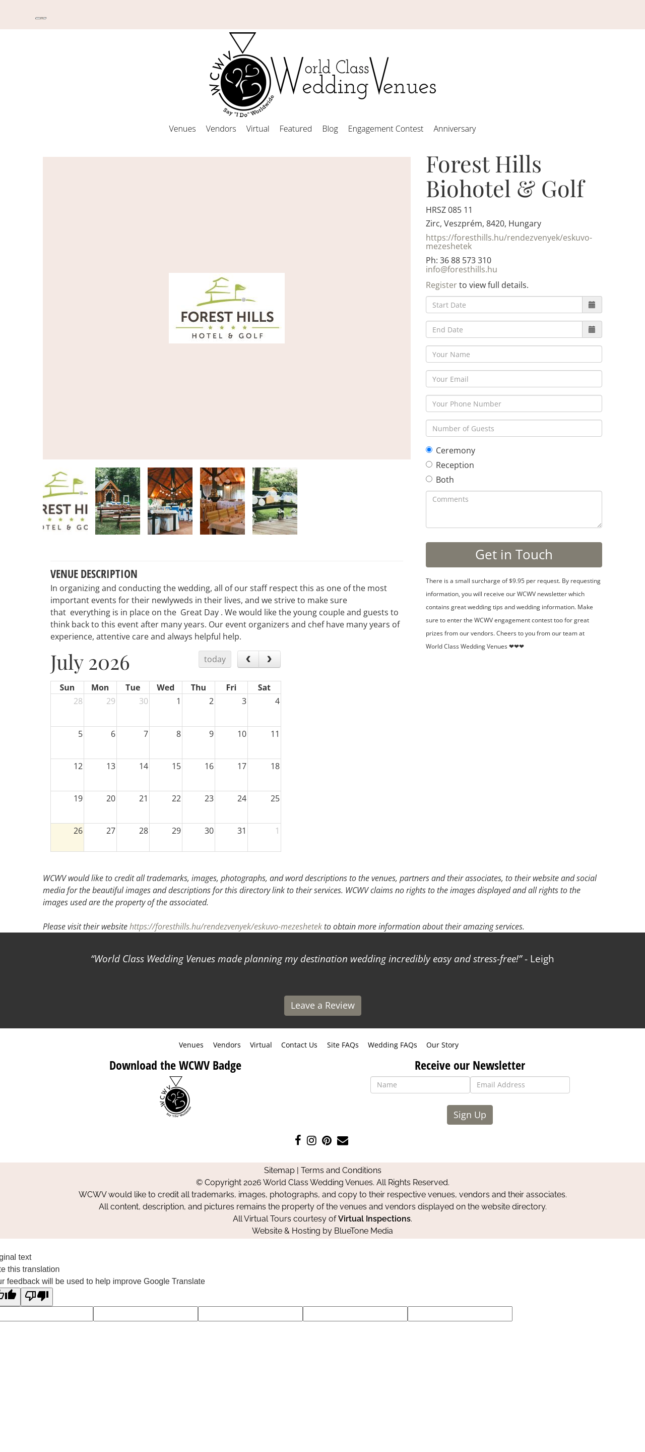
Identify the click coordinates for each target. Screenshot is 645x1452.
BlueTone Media (363, 1231)
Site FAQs (343, 1045)
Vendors (221, 128)
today (215, 659)
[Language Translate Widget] (40, 18)
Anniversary (454, 128)
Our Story (442, 1045)
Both (440, 479)
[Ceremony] (429, 449)
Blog (330, 128)
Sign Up (470, 1115)
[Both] (429, 479)
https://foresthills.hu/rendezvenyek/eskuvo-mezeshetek (509, 242)
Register (441, 285)
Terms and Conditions (341, 1170)
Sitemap (279, 1170)
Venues (182, 128)
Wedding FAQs (392, 1045)
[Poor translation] (37, 1297)
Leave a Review (323, 1005)
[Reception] (429, 464)
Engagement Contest (386, 128)
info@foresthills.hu (461, 269)
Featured (296, 128)
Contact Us (299, 1045)
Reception (450, 465)
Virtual (258, 128)
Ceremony (450, 450)
